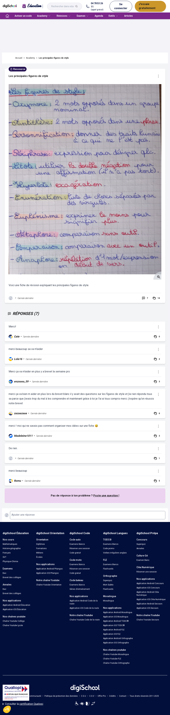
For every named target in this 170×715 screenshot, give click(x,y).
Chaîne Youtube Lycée (13, 625)
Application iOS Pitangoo (47, 573)
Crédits (112, 696)
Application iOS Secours (147, 608)
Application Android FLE (114, 630)
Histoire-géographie (12, 548)
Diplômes (40, 544)
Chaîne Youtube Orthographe (116, 663)
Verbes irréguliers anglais (115, 553)
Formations (41, 548)
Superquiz (107, 580)
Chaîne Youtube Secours (147, 620)
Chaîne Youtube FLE (112, 659)
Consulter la (23, 704)
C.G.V (91, 696)
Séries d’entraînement (80, 589)
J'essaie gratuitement (147, 6)
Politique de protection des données (61, 696)
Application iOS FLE (112, 634)
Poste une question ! (106, 495)
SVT (4, 557)
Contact (122, 696)
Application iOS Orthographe (116, 643)
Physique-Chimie (10, 561)
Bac (4, 573)
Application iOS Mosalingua (115, 617)
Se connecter (120, 6)
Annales (140, 548)
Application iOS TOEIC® (114, 625)
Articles (128, 15)
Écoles (39, 557)
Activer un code (23, 15)
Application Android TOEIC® (116, 621)
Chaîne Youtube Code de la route (85, 620)
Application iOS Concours (148, 588)
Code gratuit (75, 553)
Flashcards (108, 569)
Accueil (18, 58)
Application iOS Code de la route (84, 608)
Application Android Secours (149, 604)
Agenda (99, 15)
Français (7, 553)
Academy (30, 58)
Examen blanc (142, 560)
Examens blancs (77, 544)
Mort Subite (108, 585)
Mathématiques (10, 544)
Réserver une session (80, 548)
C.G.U (83, 696)
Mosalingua (108, 601)
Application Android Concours (150, 583)
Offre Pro (102, 696)
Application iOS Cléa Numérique (151, 599)
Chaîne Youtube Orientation (48, 585)
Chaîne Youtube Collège (14, 621)
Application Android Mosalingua (117, 612)
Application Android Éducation (16, 605)
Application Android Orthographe (118, 638)
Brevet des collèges (12, 577)
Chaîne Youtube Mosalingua (116, 654)
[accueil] (7, 15)
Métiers (39, 553)
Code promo (108, 548)
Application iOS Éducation (14, 609)
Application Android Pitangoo (49, 569)
